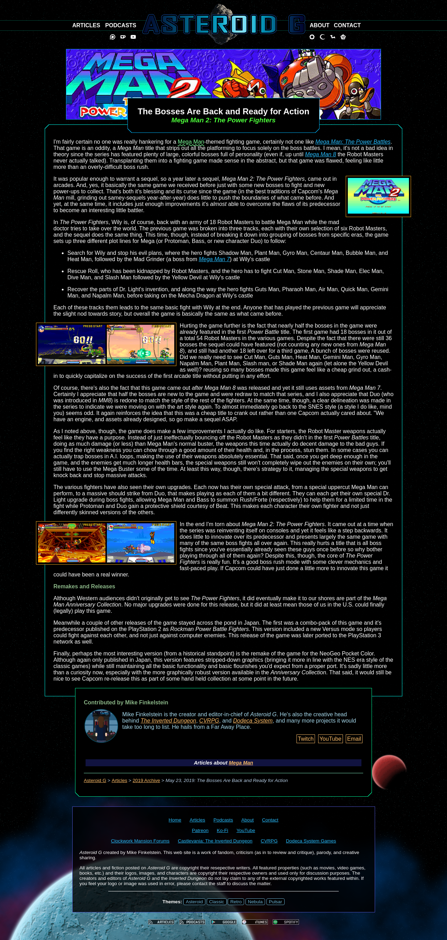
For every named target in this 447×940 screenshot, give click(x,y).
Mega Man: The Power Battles (352, 142)
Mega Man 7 (214, 259)
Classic (216, 901)
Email (354, 739)
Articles (119, 780)
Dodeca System (253, 721)
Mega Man (191, 142)
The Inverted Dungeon (168, 721)
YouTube (331, 739)
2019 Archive (146, 780)
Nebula (255, 901)
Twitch (306, 739)
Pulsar (275, 901)
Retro (236, 901)
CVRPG (209, 721)
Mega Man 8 (320, 154)
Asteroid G (95, 780)
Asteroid (194, 901)
